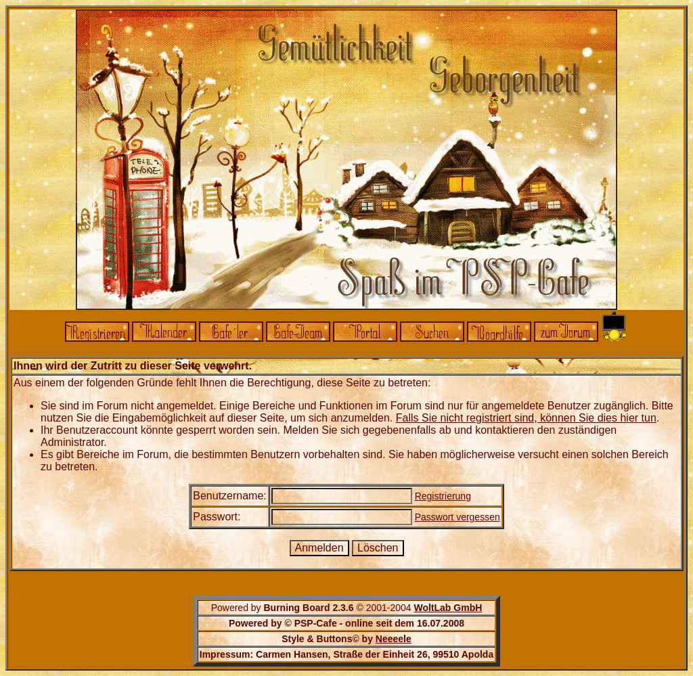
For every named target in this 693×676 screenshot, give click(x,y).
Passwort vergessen (457, 517)
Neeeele (393, 638)
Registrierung (443, 496)
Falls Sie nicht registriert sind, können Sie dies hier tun (526, 418)
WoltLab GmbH (447, 607)
